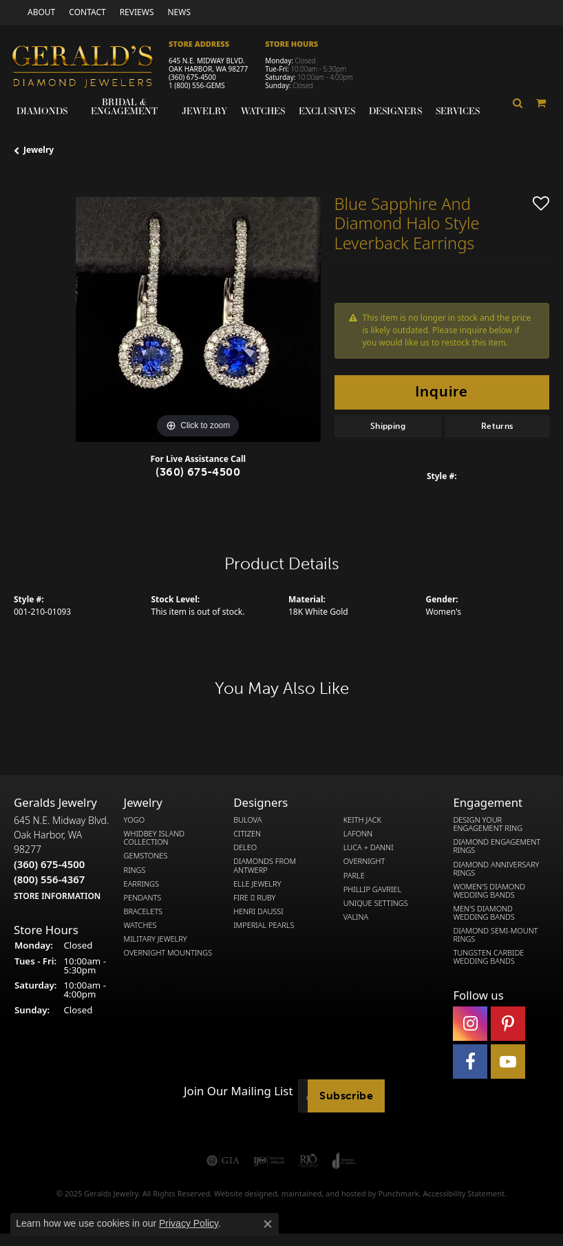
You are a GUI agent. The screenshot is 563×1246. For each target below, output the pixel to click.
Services (458, 111)
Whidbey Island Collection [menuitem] (154, 838)
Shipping (387, 426)
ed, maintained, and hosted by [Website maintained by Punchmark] (323, 1193)
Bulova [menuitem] (247, 820)
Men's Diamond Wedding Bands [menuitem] (483, 913)
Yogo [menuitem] (134, 820)
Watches (263, 111)
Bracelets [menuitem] (143, 911)
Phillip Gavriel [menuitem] (372, 889)
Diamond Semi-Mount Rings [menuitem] (495, 935)
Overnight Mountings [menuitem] (168, 953)
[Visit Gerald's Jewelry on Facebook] (470, 1061)
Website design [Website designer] (241, 1193)
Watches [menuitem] (140, 925)
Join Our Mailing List (238, 1092)
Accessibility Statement (463, 1193)
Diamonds (42, 111)
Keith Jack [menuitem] (362, 820)
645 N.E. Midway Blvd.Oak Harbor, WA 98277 (61, 858)
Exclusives (327, 111)
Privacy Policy (188, 1223)
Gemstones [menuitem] (146, 856)
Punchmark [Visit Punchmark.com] (398, 1193)
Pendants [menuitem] (143, 898)
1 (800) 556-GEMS (197, 85)
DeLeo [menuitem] (245, 848)
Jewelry (204, 111)
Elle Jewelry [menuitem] (257, 884)
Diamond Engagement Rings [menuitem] (496, 846)
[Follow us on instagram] (470, 1023)
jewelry (38, 150)
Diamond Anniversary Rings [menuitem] (496, 868)
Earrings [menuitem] (141, 884)
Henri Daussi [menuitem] (258, 911)
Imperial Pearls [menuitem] (263, 925)
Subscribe (346, 1095)
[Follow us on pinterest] (508, 1023)
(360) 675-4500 (192, 77)
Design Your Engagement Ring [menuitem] (487, 824)
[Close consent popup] (268, 1224)
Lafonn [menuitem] (357, 834)
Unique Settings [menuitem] (375, 903)
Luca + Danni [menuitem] (368, 848)
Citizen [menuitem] (247, 834)
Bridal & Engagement (124, 106)
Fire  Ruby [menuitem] (254, 898)
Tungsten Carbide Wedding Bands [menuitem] (488, 957)
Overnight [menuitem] (364, 862)
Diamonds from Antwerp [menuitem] (264, 866)
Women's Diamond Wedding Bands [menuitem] (489, 891)
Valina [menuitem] (355, 917)
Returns (497, 426)
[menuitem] (223, 1160)
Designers (395, 111)
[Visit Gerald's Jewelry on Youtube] (508, 1061)
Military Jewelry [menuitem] (155, 939)
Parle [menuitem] (354, 876)
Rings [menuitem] (135, 870)
